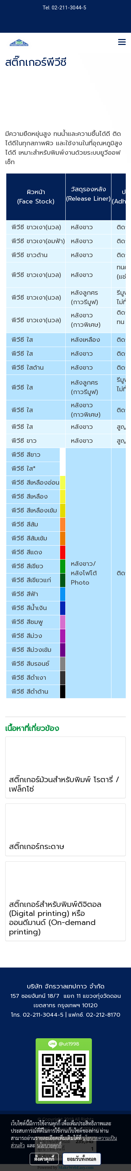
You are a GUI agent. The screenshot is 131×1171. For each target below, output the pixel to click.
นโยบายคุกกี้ (49, 1145)
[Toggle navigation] (122, 42)
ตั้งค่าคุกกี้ (44, 1159)
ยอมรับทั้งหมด (81, 1159)
